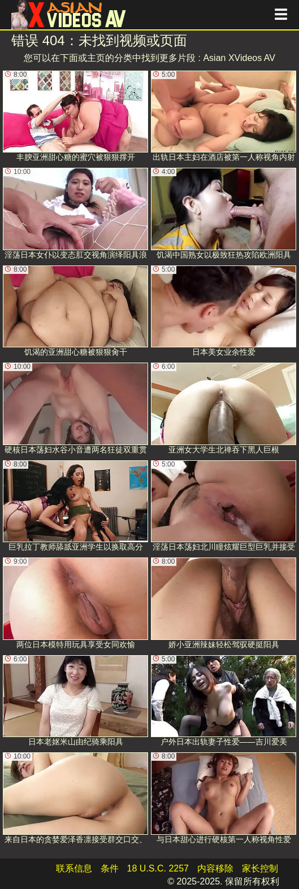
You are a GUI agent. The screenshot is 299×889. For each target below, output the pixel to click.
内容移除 (215, 868)
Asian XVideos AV (239, 58)
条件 (110, 868)
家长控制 (260, 868)
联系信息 (74, 868)
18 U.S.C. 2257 (158, 868)
